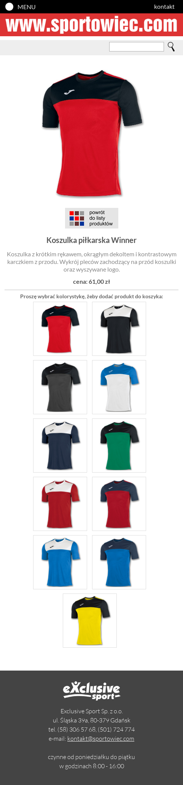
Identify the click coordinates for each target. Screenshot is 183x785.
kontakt (164, 6)
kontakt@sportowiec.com (100, 738)
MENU (27, 6)
